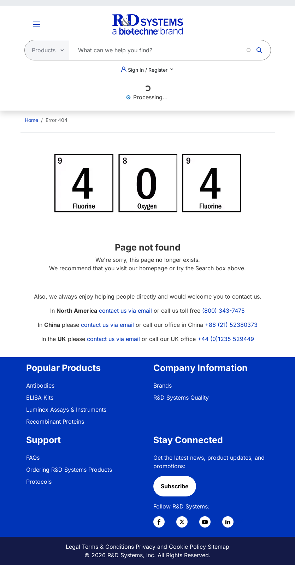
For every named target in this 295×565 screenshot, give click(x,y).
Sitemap (218, 546)
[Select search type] (45, 50)
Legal (73, 546)
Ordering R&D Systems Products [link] (69, 469)
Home (31, 120)
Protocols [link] (39, 481)
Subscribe (175, 486)
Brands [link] (162, 385)
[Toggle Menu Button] (36, 24)
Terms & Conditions (108, 546)
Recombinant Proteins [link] (55, 421)
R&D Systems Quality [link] (181, 397)
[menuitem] (31, 120)
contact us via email (125, 310)
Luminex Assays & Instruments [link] (66, 409)
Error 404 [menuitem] (56, 120)
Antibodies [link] (40, 385)
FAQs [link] (33, 457)
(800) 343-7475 (223, 310)
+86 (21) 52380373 (231, 324)
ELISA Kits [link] (39, 397)
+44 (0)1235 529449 (225, 338)
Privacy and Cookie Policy (171, 546)
